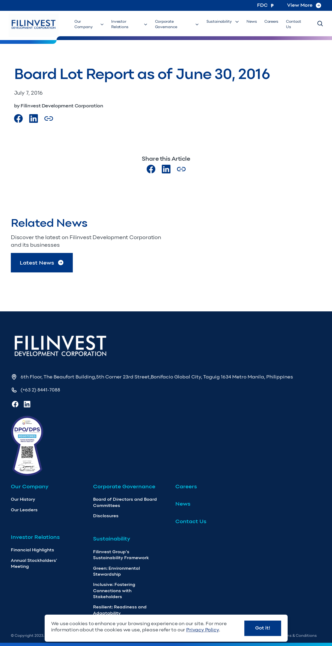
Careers (272, 21)
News (253, 21)
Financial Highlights (32, 549)
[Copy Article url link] (48, 118)
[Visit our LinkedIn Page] (33, 118)
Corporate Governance (179, 24)
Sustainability (225, 21)
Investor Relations (131, 24)
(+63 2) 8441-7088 (40, 390)
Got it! (262, 628)
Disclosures (106, 515)
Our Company (90, 24)
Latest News (42, 262)
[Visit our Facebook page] (18, 118)
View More (304, 5)
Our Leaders (24, 509)
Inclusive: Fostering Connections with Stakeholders (114, 590)
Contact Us (293, 24)
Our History (23, 499)
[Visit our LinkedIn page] (166, 169)
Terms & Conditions (298, 635)
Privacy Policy (202, 630)
